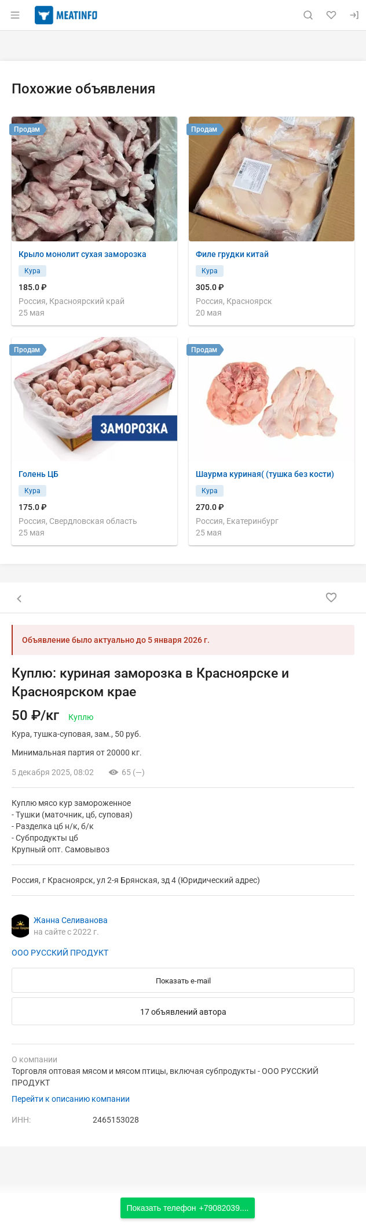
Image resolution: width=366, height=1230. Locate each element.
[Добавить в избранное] (331, 598)
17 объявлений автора (183, 1011)
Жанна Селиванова (71, 920)
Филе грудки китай (232, 254)
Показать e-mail (183, 980)
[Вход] (354, 15)
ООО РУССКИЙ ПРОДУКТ (60, 952)
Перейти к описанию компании (71, 1099)
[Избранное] (331, 15)
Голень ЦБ (38, 474)
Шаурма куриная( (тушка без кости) (265, 474)
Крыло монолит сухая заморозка (83, 254)
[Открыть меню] (15, 15)
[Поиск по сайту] (308, 15)
